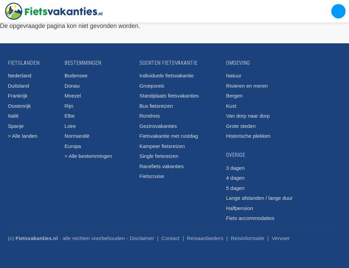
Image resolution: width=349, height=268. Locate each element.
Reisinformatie (247, 238)
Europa (72, 146)
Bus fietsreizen (156, 106)
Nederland (19, 75)
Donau (71, 86)
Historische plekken (248, 136)
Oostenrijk (19, 106)
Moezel (72, 96)
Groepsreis (151, 86)
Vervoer (281, 238)
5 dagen (235, 188)
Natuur (233, 75)
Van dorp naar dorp (248, 116)
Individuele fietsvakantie (166, 75)
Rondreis (149, 116)
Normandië (76, 136)
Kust (231, 106)
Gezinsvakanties (158, 126)
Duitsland (18, 86)
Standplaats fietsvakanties (169, 96)
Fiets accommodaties (250, 218)
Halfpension (239, 208)
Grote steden (241, 126)
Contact (171, 238)
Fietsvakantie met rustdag (168, 136)
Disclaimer (142, 238)
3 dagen (235, 168)
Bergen (234, 96)
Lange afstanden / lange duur (259, 198)
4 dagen (235, 178)
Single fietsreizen (158, 156)
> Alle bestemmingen (88, 156)
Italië (13, 116)
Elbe (69, 116)
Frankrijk (18, 96)
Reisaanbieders (205, 238)
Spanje (16, 126)
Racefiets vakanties (161, 166)
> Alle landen (22, 136)
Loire (70, 126)
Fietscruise (151, 176)
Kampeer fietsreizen (162, 146)
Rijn (68, 106)
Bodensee (76, 75)
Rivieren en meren (247, 86)
